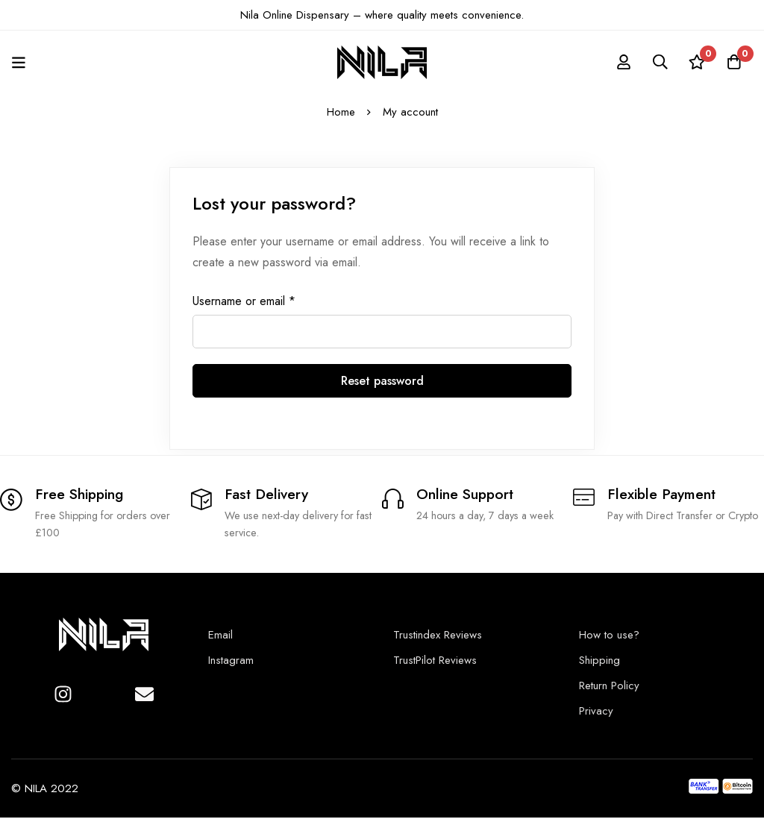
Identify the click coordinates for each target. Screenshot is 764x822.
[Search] (658, 62)
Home (341, 112)
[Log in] (621, 62)
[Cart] (733, 62)
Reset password (382, 380)
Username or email (243, 301)
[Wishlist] (696, 62)
